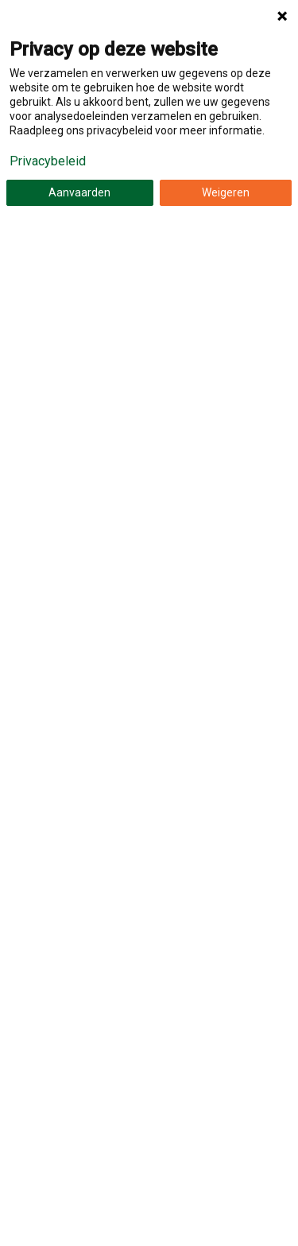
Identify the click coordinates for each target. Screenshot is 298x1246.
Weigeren (226, 192)
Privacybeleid (48, 161)
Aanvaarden (79, 192)
